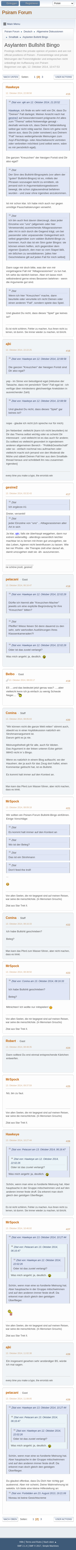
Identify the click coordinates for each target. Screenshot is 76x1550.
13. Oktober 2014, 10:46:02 (19, 1228)
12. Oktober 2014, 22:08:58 (19, 93)
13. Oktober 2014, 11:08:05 (19, 1398)
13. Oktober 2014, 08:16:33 (19, 924)
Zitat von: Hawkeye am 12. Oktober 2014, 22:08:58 (38, 359)
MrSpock (12, 801)
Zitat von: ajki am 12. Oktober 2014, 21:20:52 (35, 102)
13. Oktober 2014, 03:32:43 (19, 493)
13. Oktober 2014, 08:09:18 (19, 807)
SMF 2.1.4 (22, 1546)
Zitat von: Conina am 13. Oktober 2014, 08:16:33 (37, 981)
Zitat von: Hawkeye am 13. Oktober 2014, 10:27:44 (38, 1237)
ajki (8, 344)
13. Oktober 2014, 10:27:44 (19, 1140)
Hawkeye (12, 87)
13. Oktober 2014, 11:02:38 (19, 1353)
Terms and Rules (34, 1542)
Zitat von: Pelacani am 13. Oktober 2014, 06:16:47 (38, 1149)
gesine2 (13, 117)
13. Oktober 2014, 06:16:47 (19, 585)
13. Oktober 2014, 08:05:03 (19, 719)
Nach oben (10, 1519)
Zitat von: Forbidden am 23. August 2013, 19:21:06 (38, 1493)
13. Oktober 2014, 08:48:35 (19, 1047)
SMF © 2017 (35, 1546)
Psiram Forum (17, 12)
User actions (63, 77)
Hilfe (21, 1542)
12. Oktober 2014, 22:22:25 (19, 350)
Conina (11, 713)
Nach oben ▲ (50, 1542)
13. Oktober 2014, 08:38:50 (19, 972)
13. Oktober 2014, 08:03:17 (22, 680)
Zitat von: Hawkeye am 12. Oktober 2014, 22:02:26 (38, 594)
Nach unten (11, 77)
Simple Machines (50, 1546)
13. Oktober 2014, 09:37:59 (19, 1085)
